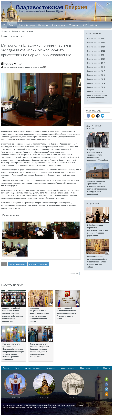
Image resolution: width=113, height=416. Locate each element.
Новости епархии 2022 (95, 51)
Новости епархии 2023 (95, 47)
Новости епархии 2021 (95, 55)
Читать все (74, 274)
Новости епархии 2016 (95, 75)
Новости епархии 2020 (95, 59)
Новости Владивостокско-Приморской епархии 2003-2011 (97, 97)
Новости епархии (27, 31)
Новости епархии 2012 (95, 91)
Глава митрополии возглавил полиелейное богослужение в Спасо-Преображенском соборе (97, 262)
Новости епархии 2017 (95, 71)
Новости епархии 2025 (95, 39)
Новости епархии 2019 (95, 63)
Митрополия (43, 26)
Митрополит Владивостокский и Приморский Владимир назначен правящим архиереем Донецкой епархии (39, 314)
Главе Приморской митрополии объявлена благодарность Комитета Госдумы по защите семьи (67, 313)
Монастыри (44, 397)
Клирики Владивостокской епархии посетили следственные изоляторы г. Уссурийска (97, 155)
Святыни (15, 397)
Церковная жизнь (58, 26)
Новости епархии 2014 (95, 83)
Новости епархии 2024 (95, 43)
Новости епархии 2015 (95, 79)
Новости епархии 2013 (95, 87)
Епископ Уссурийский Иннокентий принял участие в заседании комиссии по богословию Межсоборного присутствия (12, 314)
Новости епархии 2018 (95, 67)
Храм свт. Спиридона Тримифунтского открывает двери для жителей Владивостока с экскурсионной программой (97, 187)
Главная (6, 368)
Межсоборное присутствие (38, 264)
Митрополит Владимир (17, 264)
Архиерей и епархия (27, 26)
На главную (5, 31)
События (12, 26)
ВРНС (85, 26)
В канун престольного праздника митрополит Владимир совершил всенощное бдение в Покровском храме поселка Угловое (39, 350)
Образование (74, 26)
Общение (94, 26)
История (73, 397)
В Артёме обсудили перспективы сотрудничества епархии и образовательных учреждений (97, 230)
